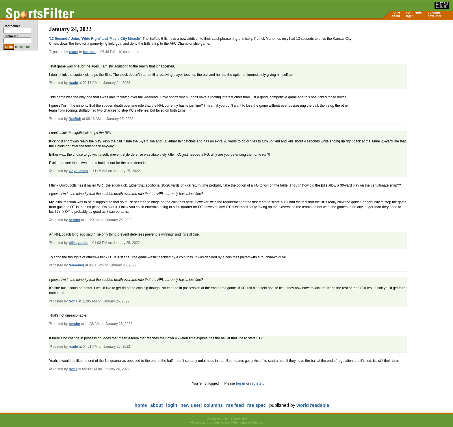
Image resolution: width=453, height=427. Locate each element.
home (395, 12)
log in (240, 383)
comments (414, 12)
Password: (11, 35)
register (256, 383)
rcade (73, 52)
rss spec (256, 405)
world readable (312, 405)
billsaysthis (78, 243)
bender (74, 220)
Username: (11, 26)
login (409, 16)
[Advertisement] (403, 65)
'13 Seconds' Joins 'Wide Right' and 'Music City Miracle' (95, 39)
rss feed (235, 405)
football (89, 52)
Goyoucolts (78, 171)
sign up (24, 46)
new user (434, 16)
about (395, 16)
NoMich (75, 119)
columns (434, 12)
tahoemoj (76, 265)
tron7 (73, 301)
